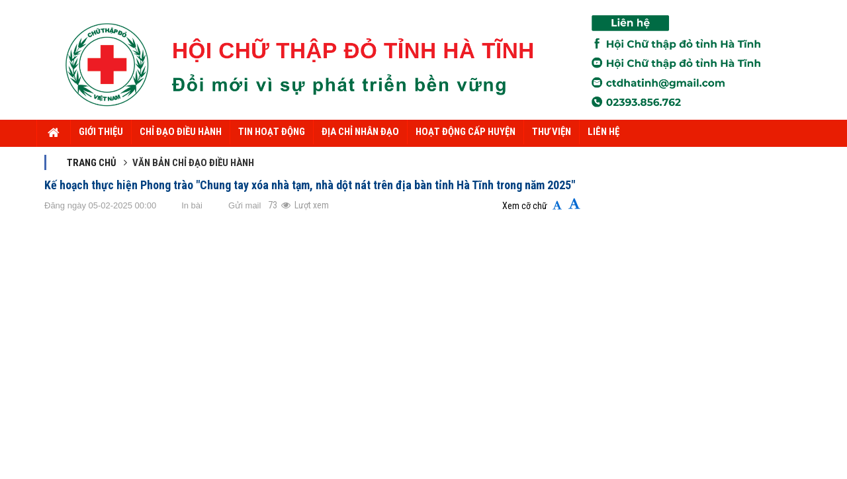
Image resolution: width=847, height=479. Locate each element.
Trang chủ (91, 163)
